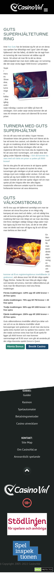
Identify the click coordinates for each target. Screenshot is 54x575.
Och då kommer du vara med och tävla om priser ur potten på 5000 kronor (26, 158)
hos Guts (12, 47)
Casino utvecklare (27, 423)
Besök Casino (37, 346)
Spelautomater (27, 409)
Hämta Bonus (15, 346)
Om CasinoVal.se (27, 449)
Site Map (27, 442)
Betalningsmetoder (27, 416)
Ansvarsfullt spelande (27, 456)
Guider (27, 395)
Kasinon (27, 402)
